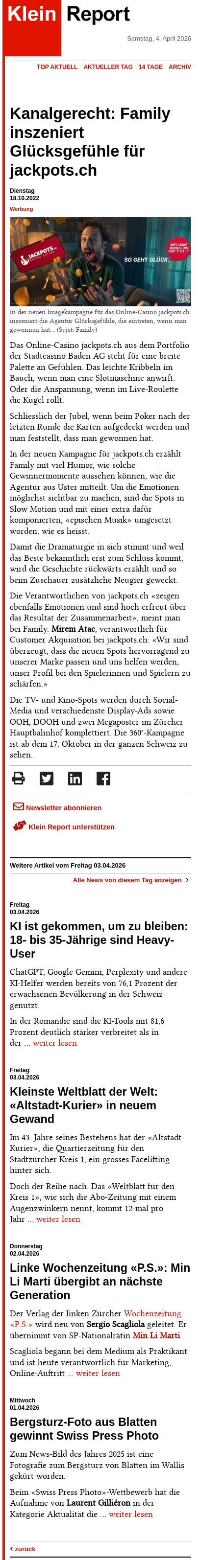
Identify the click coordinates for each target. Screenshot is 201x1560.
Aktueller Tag (107, 67)
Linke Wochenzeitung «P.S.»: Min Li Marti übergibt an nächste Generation (100, 1282)
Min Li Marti (156, 1335)
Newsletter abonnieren (57, 808)
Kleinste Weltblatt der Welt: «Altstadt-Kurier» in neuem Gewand (84, 1105)
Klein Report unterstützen (64, 827)
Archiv (180, 67)
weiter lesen (55, 1043)
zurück (23, 1549)
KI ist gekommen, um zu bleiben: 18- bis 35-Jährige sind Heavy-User (99, 940)
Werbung (21, 209)
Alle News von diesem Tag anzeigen (132, 880)
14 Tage (151, 67)
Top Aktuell (57, 67)
